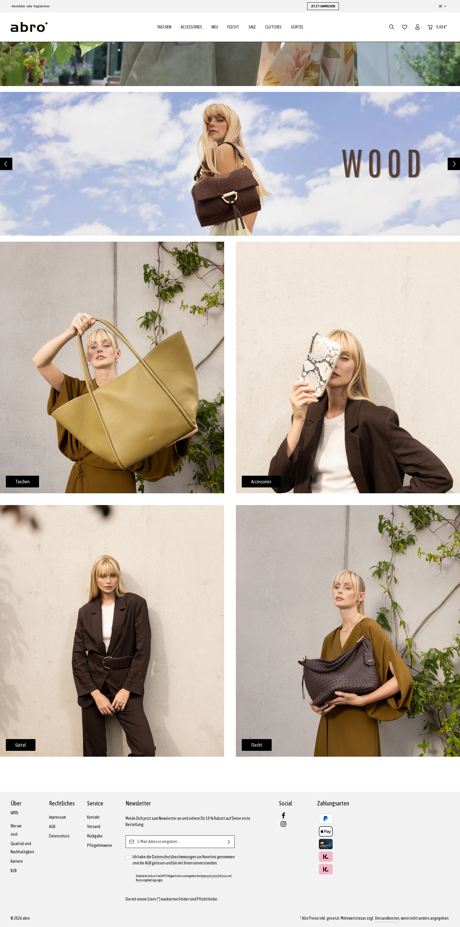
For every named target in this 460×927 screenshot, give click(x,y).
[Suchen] (392, 27)
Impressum (57, 817)
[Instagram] (283, 825)
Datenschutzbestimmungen (174, 856)
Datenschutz (59, 836)
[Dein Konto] (417, 27)
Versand (93, 826)
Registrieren (42, 6)
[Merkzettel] (404, 27)
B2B (14, 870)
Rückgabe (95, 836)
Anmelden (18, 6)
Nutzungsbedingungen (149, 880)
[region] (230, 164)
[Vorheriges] (6, 164)
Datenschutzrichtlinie (213, 876)
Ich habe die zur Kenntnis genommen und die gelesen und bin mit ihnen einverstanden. (184, 860)
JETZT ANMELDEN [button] (323, 6)
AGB (52, 826)
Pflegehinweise (99, 845)
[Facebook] (283, 817)
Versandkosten (387, 918)
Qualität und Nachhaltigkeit (22, 847)
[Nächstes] (454, 164)
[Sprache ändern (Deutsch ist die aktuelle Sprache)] (441, 6)
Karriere (17, 861)
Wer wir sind (16, 830)
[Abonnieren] (229, 841)
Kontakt (93, 817)
